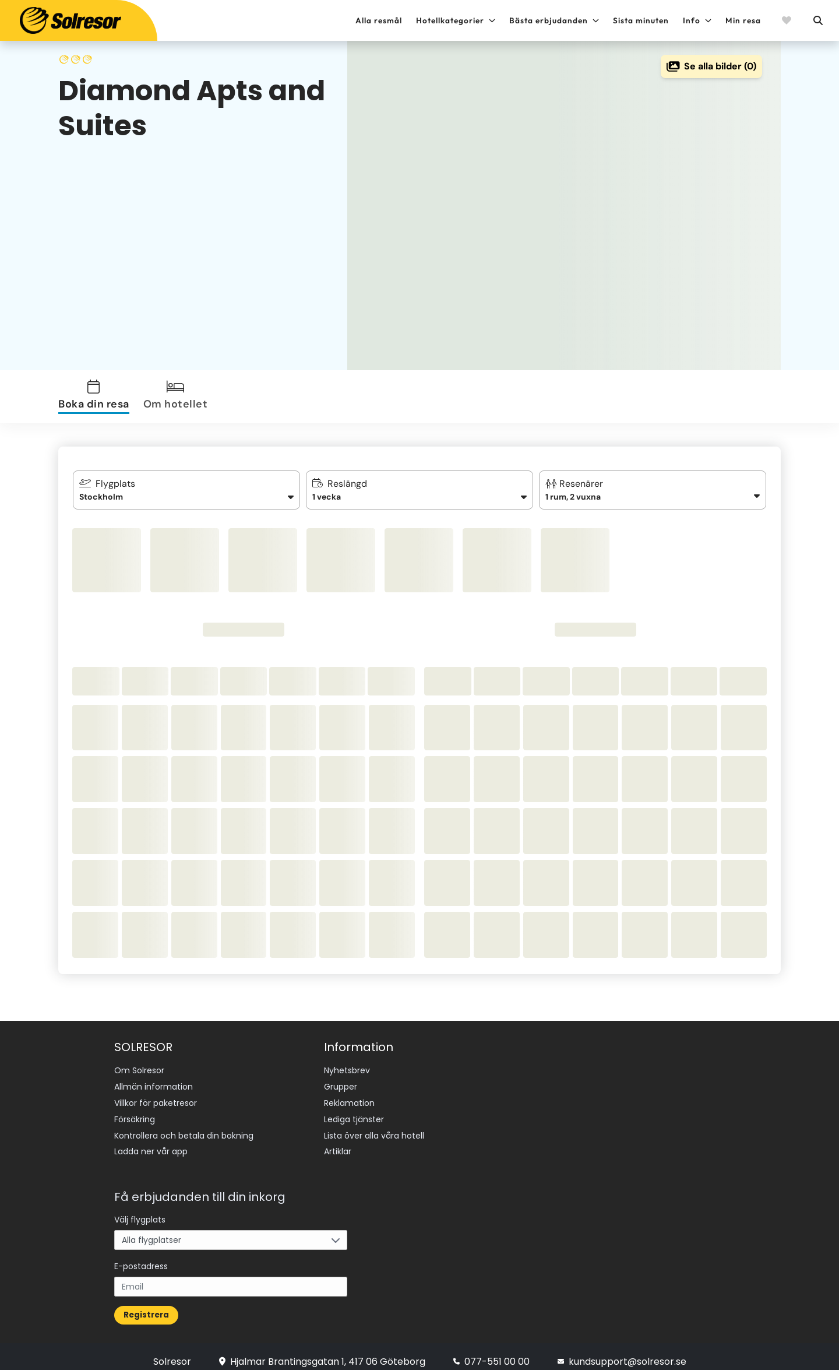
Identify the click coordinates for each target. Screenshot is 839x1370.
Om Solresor (139, 1070)
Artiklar (337, 1142)
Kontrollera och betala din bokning (183, 1128)
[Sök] (817, 20)
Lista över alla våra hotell (374, 1128)
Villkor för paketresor (155, 1099)
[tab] (96, 397)
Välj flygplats (139, 1209)
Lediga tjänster (354, 1113)
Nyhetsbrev (347, 1070)
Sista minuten (641, 20)
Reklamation (349, 1099)
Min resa (743, 20)
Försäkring (134, 1113)
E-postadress (141, 1256)
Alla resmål (378, 20)
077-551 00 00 (491, 1351)
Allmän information (153, 1084)
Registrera (146, 1304)
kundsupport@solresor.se (622, 1351)
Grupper (340, 1084)
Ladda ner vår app (151, 1142)
